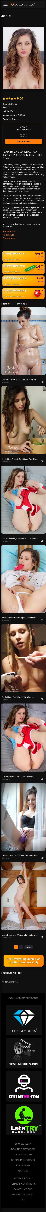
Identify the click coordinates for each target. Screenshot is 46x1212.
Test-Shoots (9, 231)
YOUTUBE (23, 1171)
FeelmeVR (8, 235)
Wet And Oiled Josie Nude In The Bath (19, 380)
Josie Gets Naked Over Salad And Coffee (20, 459)
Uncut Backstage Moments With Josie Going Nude (21, 538)
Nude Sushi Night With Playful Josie (18, 697)
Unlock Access (23, 141)
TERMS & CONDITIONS (23, 1184)
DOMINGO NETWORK (23, 1149)
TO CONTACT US (23, 1154)
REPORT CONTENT (23, 1194)
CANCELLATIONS (23, 1189)
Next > (29, 947)
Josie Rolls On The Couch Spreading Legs (21, 776)
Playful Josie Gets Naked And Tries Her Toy (21, 855)
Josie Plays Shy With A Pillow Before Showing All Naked (21, 935)
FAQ (23, 1200)
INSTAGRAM (23, 1165)
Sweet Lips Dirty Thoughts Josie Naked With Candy (21, 618)
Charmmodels (10, 238)
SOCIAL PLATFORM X (23, 1160)
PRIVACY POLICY (23, 1178)
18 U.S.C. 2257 (23, 1144)
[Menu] (5, 5)
